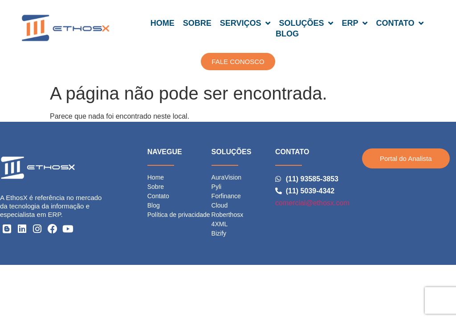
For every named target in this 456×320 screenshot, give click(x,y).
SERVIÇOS (245, 23)
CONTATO (399, 23)
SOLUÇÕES (306, 23)
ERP (354, 23)
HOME (163, 23)
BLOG (287, 33)
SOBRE (197, 23)
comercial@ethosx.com (312, 203)
